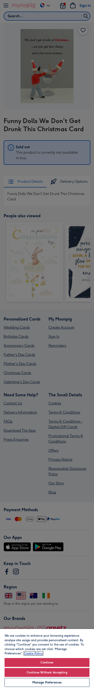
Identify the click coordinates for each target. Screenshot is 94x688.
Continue (47, 662)
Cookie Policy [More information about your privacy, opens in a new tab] (33, 653)
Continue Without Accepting (47, 672)
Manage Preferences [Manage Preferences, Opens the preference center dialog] (47, 682)
